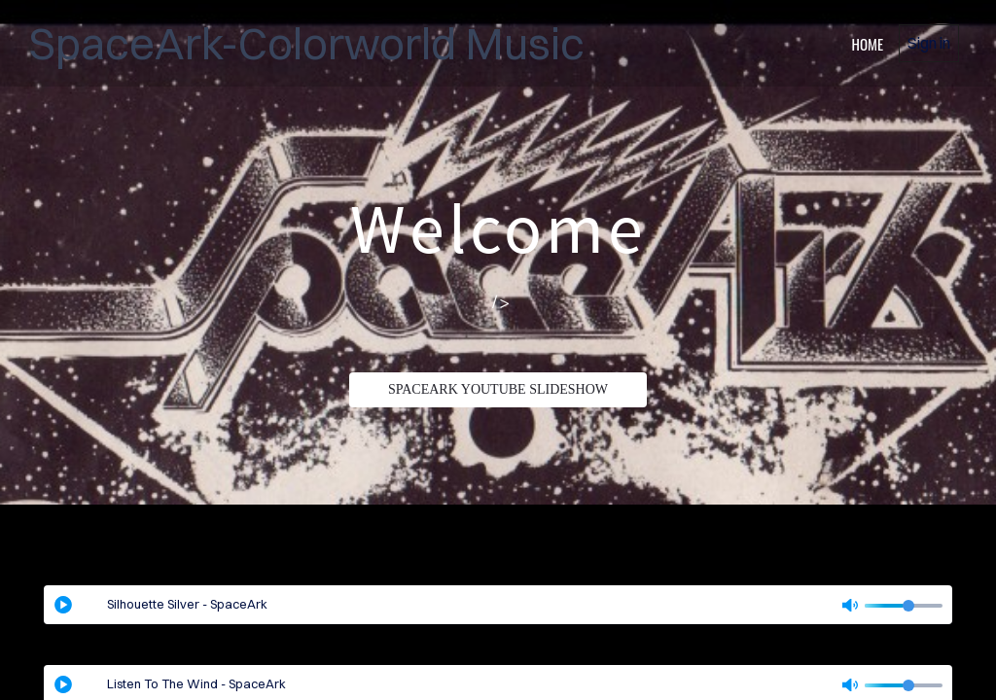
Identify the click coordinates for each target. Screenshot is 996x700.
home (867, 43)
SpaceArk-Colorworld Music (307, 43)
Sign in (928, 42)
